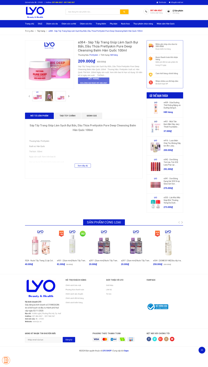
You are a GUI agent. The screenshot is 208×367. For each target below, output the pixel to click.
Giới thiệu (109, 285)
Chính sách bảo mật (73, 285)
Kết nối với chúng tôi (158, 333)
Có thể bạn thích (159, 95)
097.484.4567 (57, 2)
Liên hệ (109, 290)
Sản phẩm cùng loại (104, 222)
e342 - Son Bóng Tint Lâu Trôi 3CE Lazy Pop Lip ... (171, 162)
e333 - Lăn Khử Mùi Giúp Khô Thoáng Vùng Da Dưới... (172, 200)
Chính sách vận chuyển (74, 294)
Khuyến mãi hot (176, 2)
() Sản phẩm (178, 12)
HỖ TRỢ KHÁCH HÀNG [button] (76, 280)
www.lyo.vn (37, 322)
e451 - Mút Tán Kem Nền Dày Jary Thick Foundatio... (171, 124)
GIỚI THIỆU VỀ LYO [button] (115, 280)
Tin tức (108, 294)
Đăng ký (69, 340)
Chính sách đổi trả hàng (75, 298)
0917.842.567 (69, 2)
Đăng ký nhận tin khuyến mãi (40, 333)
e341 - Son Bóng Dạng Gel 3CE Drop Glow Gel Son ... (172, 181)
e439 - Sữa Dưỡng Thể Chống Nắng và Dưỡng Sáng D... (172, 105)
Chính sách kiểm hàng (74, 303)
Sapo (126, 351)
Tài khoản (161, 2)
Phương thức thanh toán (75, 290)
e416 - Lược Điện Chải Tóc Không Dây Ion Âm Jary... (172, 143)
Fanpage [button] (151, 280)
